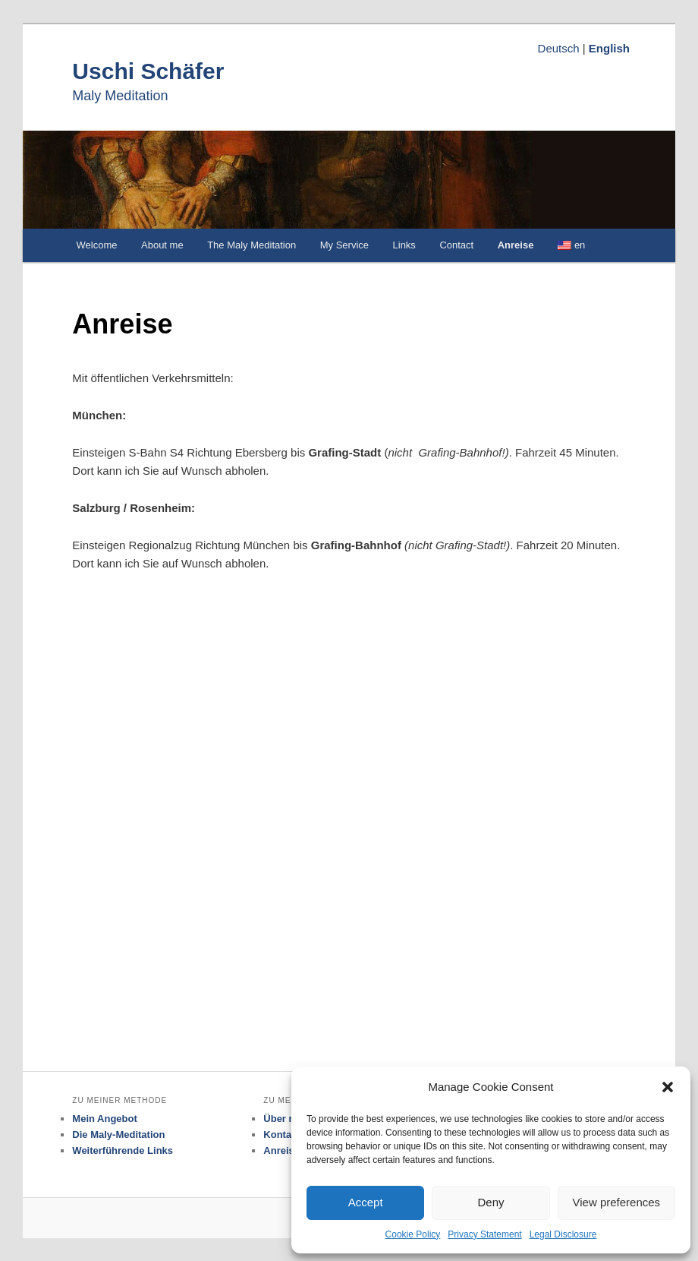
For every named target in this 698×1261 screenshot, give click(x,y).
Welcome (97, 245)
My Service (344, 245)
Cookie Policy (413, 1234)
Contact (456, 245)
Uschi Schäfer (148, 71)
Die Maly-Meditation (118, 1134)
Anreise (516, 245)
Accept (365, 1202)
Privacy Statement (484, 1234)
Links (404, 245)
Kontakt (281, 1134)
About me (162, 245)
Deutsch (559, 48)
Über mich (287, 1118)
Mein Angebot (104, 1118)
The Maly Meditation (251, 245)
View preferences (617, 1202)
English (609, 48)
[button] (667, 1087)
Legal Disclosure (563, 1234)
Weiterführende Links (122, 1150)
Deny (490, 1202)
